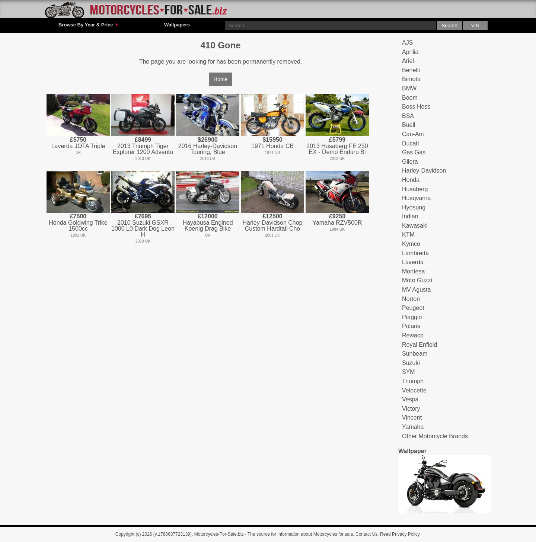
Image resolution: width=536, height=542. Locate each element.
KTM (408, 234)
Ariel (408, 61)
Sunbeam (415, 353)
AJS (407, 42)
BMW (409, 88)
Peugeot (413, 308)
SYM (408, 372)
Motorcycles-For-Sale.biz (219, 534)
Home (220, 79)
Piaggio (412, 317)
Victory (411, 408)
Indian (410, 216)
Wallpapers (177, 25)
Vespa (410, 399)
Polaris (411, 326)
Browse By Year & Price (88, 25)
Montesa (413, 271)
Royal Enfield (419, 344)
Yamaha (413, 427)
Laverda (413, 262)
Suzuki (411, 363)
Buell (408, 125)
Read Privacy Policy (399, 534)
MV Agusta (416, 289)
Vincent (412, 417)
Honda (410, 180)
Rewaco (413, 335)
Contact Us (366, 534)
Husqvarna (416, 198)
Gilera (410, 161)
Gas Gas (413, 152)
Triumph (413, 381)
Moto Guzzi (417, 280)
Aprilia (410, 52)
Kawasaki (414, 225)
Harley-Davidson (424, 170)
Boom (410, 97)
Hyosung (413, 207)
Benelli (411, 70)
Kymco (411, 244)
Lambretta (415, 253)
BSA (408, 116)
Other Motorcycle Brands (435, 436)
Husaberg (415, 189)
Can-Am (413, 134)
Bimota (411, 79)
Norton (411, 299)
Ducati (410, 143)
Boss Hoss (416, 106)
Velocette (414, 390)
